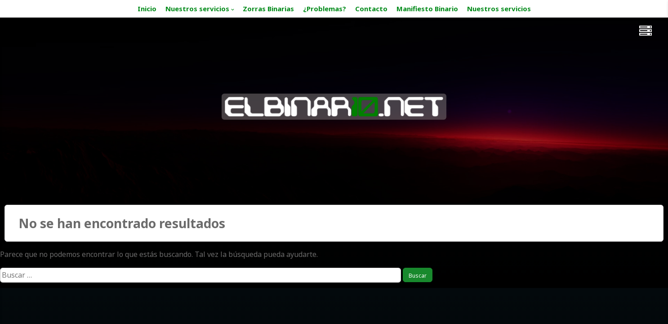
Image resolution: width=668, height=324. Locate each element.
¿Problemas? (324, 8)
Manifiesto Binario (427, 8)
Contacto (371, 8)
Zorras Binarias (268, 8)
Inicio (147, 8)
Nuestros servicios (197, 8)
